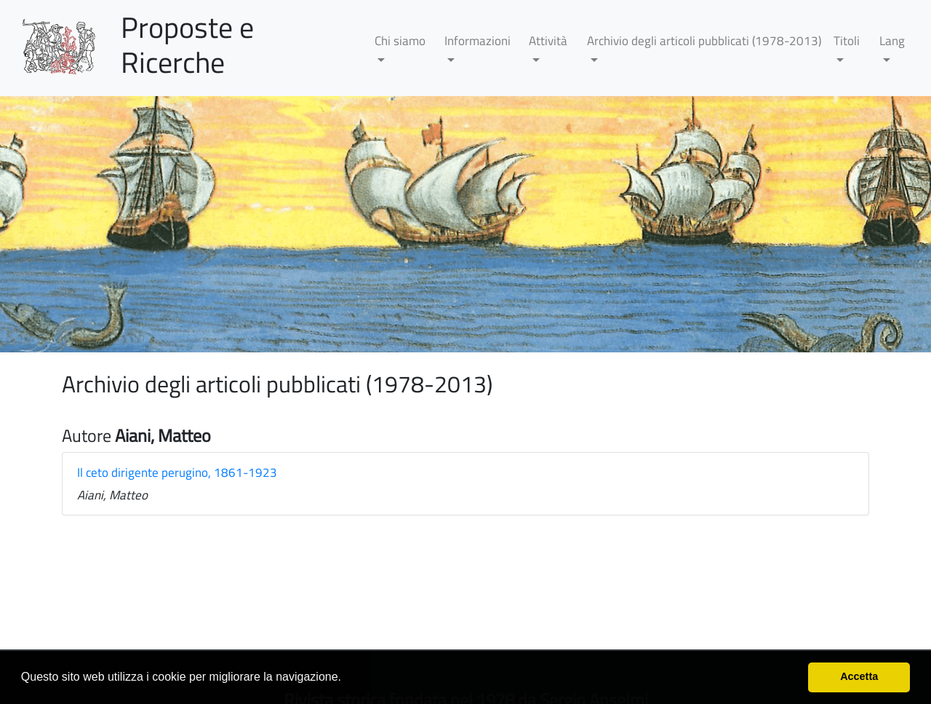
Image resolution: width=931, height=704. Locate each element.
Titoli (847, 40)
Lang (892, 40)
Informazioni (477, 40)
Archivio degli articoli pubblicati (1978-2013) (704, 40)
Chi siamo (400, 40)
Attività (548, 40)
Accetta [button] (859, 676)
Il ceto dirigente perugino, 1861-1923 (177, 472)
